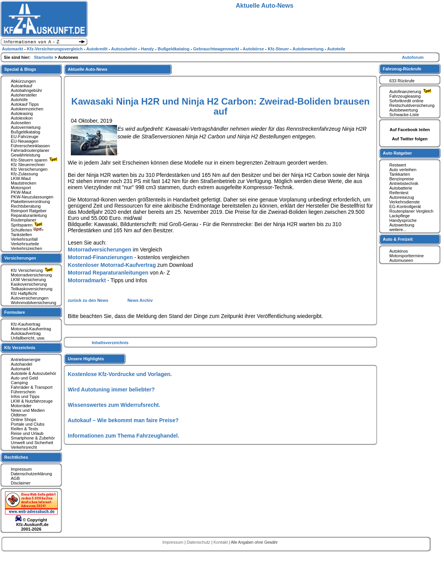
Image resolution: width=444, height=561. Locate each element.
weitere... (398, 229)
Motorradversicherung (31, 275)
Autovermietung (25, 127)
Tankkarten (399, 174)
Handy (148, 49)
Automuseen (401, 260)
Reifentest (399, 192)
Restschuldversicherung (411, 105)
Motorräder (21, 405)
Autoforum (413, 57)
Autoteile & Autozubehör (33, 373)
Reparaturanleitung (29, 215)
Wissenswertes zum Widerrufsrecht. (114, 405)
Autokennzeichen (27, 109)
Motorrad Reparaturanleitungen (108, 273)
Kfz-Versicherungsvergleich (55, 49)
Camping (19, 382)
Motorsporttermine (406, 255)
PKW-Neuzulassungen (32, 197)
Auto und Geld (24, 378)
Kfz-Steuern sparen (35, 160)
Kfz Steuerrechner (28, 164)
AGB (15, 478)
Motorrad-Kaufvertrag (31, 328)
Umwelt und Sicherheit (32, 442)
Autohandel (21, 364)
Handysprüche (403, 220)
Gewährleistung (25, 155)
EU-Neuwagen (25, 141)
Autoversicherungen (30, 298)
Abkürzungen (23, 81)
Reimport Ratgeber (29, 210)
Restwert (397, 165)
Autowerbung (401, 225)
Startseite (44, 57)
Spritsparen (27, 225)
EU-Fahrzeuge (25, 136)
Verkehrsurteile (25, 243)
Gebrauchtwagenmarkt (216, 49)
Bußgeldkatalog (25, 132)
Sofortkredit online (406, 100)
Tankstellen (21, 234)
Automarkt (20, 368)
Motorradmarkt (87, 280)
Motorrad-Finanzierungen (100, 257)
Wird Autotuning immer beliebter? (111, 389)
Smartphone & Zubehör (33, 438)
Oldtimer (19, 415)
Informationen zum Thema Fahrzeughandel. (123, 436)
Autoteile (336, 49)
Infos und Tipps (25, 396)
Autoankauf (21, 85)
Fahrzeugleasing (405, 96)
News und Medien (28, 410)
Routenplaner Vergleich (411, 211)
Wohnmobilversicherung (33, 302)
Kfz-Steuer (279, 49)
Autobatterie (400, 188)
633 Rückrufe (401, 80)
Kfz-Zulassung (24, 173)
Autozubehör (124, 49)
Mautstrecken (23, 183)
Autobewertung (403, 110)
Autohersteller (24, 95)
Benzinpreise (401, 178)
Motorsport (21, 187)
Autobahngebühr (26, 90)
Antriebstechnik (403, 183)
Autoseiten (21, 122)
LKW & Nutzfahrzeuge (32, 401)
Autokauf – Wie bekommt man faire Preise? (123, 420)
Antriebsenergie (25, 359)
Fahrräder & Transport (31, 387)
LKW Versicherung (28, 279)
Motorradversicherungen (99, 249)
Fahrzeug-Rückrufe (402, 69)
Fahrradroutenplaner (30, 150)
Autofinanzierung (411, 91)
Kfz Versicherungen (29, 169)
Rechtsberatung (26, 206)
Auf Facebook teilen (410, 129)
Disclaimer (20, 483)
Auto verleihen (402, 169)
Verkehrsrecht (24, 447)
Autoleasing (22, 113)
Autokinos (398, 251)
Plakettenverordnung (30, 201)
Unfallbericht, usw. (28, 338)
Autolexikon (22, 118)
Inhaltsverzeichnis (110, 342)
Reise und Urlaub (27, 433)
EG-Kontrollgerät (405, 206)
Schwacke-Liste (404, 114)
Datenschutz (199, 542)
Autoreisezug (401, 197)
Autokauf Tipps (25, 104)
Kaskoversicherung (29, 284)
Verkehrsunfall (24, 239)
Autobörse (254, 49)
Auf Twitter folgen (410, 139)
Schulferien (27, 230)
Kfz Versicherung (33, 270)
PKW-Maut (21, 192)
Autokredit (97, 49)
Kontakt (221, 542)
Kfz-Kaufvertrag (25, 324)
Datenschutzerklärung (31, 473)
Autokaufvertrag (26, 333)
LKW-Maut (21, 178)
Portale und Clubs (27, 424)
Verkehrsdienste (404, 202)
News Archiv (140, 300)
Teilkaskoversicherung (31, 288)
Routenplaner (23, 220)
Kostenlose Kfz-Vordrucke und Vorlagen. (120, 374)
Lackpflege (399, 215)
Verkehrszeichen (26, 248)
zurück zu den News (88, 300)
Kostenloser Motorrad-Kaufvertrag (112, 265)
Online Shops (23, 419)
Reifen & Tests (24, 428)
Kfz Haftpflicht (24, 293)
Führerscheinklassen (30, 145)
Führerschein (23, 392)
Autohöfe (19, 99)
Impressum (21, 469)
